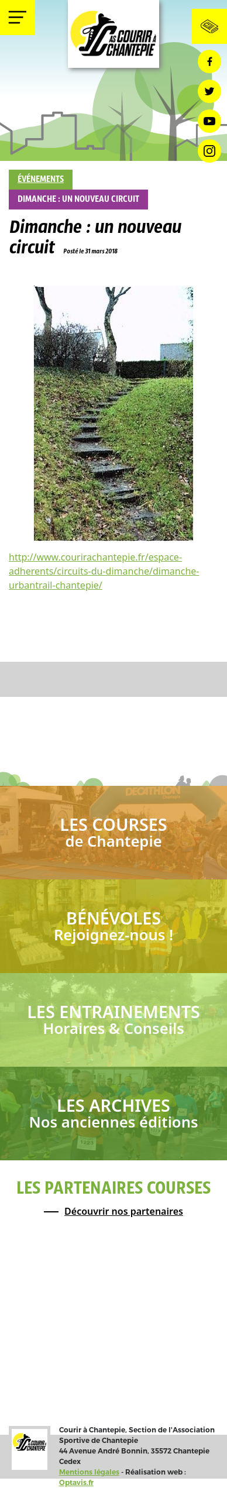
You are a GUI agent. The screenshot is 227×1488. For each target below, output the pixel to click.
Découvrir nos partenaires (123, 1211)
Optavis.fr (76, 1482)
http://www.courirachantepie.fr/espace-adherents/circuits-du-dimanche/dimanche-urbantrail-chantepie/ (104, 571)
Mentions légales (89, 1472)
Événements (41, 179)
